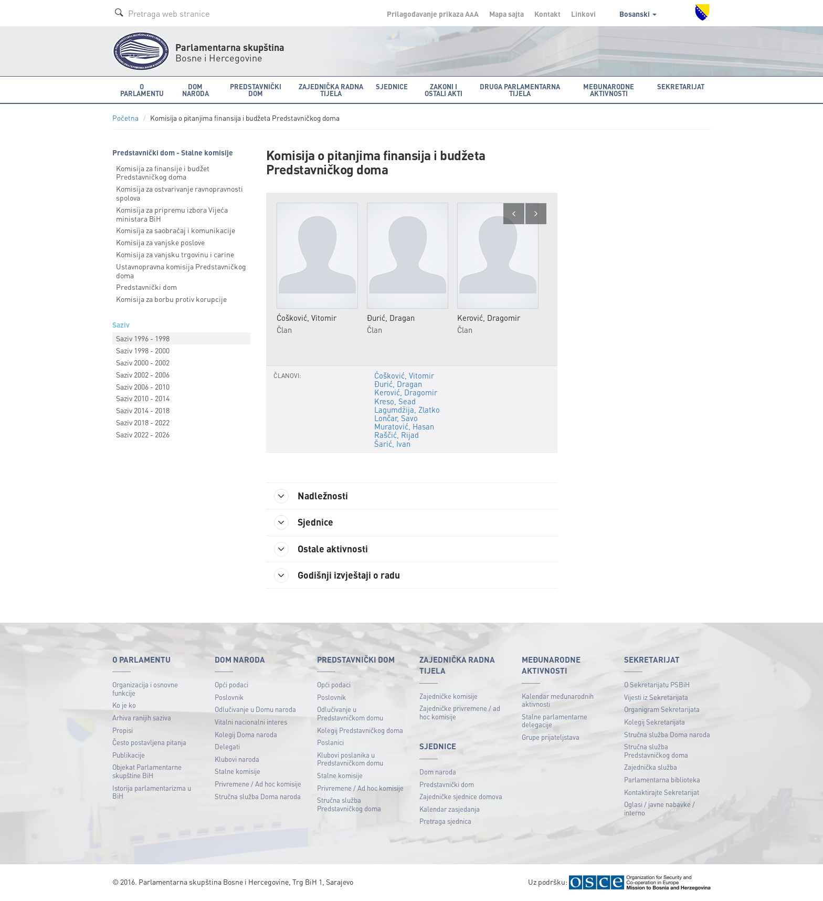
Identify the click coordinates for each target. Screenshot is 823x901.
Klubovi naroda (237, 759)
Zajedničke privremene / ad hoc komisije (459, 712)
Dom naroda (437, 771)
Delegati (227, 746)
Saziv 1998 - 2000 (143, 350)
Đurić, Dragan (398, 384)
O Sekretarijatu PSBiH (657, 684)
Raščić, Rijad (396, 434)
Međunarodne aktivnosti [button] (608, 90)
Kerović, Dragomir (405, 392)
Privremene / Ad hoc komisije (258, 783)
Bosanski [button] (638, 13)
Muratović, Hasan (404, 426)
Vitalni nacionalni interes (251, 721)
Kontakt (547, 13)
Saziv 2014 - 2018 (143, 410)
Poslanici (330, 742)
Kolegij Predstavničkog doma (360, 730)
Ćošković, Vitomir (404, 375)
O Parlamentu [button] (142, 90)
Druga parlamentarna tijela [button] (520, 90)
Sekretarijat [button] (680, 86)
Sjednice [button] (392, 86)
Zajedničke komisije (448, 696)
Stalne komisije (237, 771)
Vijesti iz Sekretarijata (656, 697)
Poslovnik (229, 697)
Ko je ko (124, 704)
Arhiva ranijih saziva (141, 717)
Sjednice (303, 522)
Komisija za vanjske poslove (160, 242)
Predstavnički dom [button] (255, 90)
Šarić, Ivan (392, 443)
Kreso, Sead (395, 401)
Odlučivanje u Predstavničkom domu (350, 713)
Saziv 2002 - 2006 (143, 374)
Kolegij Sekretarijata (654, 721)
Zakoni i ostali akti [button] (443, 90)
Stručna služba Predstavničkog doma (349, 804)
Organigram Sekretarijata (662, 709)
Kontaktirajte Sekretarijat (661, 792)
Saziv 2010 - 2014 (143, 398)
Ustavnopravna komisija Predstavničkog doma (181, 270)
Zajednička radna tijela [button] (331, 90)
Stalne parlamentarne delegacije (554, 720)
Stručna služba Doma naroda (258, 796)
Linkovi (583, 13)
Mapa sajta (506, 13)
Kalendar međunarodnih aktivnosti (558, 700)
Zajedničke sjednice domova (460, 796)
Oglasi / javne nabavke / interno (659, 808)
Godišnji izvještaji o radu (337, 575)
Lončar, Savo (396, 418)
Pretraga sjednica (445, 820)
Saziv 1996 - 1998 (143, 338)
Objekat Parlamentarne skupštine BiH (147, 771)
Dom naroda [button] (195, 90)
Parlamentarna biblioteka (662, 779)
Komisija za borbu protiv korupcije (171, 298)
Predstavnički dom (146, 286)
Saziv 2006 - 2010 (143, 386)
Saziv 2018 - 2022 (143, 422)
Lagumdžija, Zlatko (407, 409)
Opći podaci (231, 684)
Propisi (122, 730)
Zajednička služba (650, 766)
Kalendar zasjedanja (449, 808)
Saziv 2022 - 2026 (143, 434)
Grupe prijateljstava (550, 736)
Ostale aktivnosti (321, 549)
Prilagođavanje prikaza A (433, 13)
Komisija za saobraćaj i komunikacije (175, 230)
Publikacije (128, 754)
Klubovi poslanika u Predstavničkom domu (350, 759)
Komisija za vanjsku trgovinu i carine (175, 254)
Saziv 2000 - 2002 (143, 362)
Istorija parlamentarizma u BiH (151, 792)
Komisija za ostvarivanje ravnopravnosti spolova (179, 193)
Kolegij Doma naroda (246, 734)
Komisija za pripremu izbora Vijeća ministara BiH (172, 214)
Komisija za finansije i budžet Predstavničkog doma (162, 172)
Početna (125, 117)
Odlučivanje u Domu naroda (255, 709)
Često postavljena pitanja (149, 742)
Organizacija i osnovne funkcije (145, 688)
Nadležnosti (311, 496)
